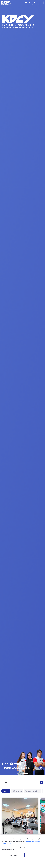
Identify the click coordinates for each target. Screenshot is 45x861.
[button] (17, 773)
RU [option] (25, 3)
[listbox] (27, 3)
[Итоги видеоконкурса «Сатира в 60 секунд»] (20, 824)
